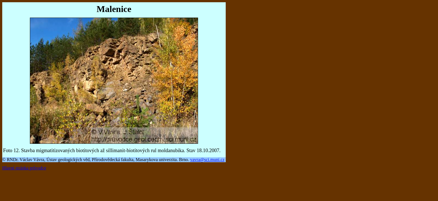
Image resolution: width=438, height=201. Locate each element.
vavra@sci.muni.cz (207, 159)
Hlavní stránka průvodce (24, 168)
